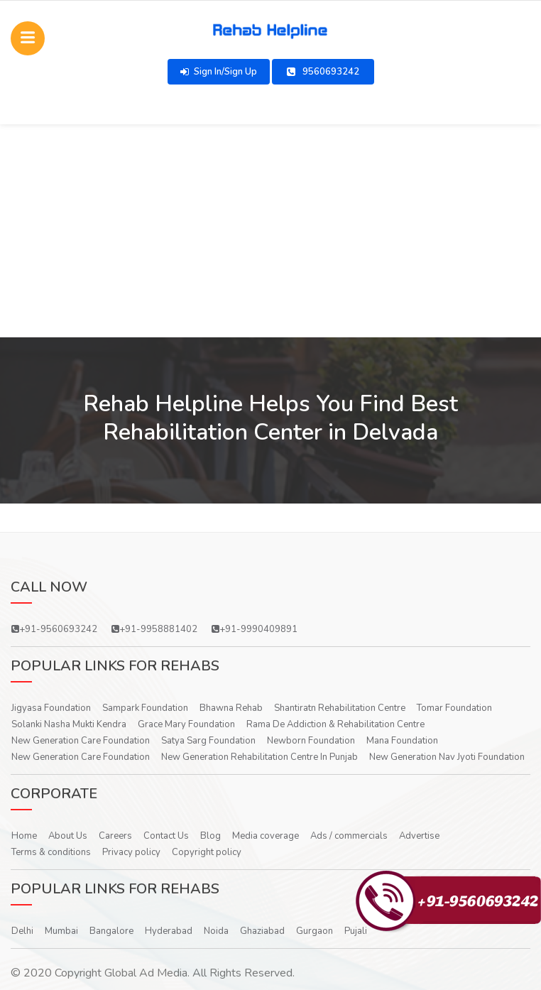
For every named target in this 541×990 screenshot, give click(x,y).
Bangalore (111, 931)
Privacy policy (131, 852)
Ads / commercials (349, 835)
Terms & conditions (51, 852)
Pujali (355, 931)
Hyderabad (168, 931)
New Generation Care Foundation (80, 740)
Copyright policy (206, 852)
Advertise (419, 835)
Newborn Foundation (311, 740)
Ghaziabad (262, 931)
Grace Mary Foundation (186, 724)
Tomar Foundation (454, 708)
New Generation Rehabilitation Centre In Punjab (259, 757)
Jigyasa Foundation (51, 708)
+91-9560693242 (54, 629)
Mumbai (61, 931)
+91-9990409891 (254, 629)
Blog (210, 835)
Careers (115, 835)
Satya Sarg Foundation (208, 740)
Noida (216, 931)
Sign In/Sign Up (218, 71)
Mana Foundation (402, 740)
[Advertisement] (270, 230)
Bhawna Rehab (231, 708)
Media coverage (265, 835)
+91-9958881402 (154, 629)
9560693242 (323, 71)
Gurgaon (314, 931)
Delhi (22, 931)
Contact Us (166, 835)
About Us (67, 835)
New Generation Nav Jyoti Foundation (447, 757)
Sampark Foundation (145, 708)
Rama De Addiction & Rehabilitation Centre (335, 724)
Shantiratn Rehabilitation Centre (339, 708)
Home (24, 835)
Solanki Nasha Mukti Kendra (68, 724)
